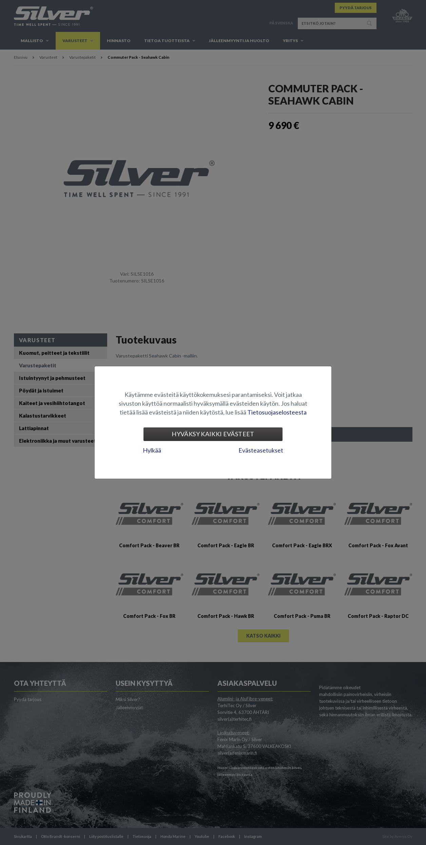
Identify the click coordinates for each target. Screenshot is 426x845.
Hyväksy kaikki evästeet (213, 434)
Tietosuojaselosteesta (277, 412)
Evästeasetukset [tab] (260, 450)
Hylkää (152, 450)
